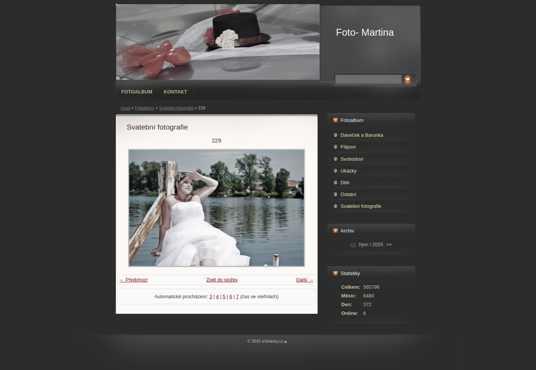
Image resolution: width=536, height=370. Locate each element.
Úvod (125, 108)
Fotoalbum (137, 92)
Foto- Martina (365, 32)
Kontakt (175, 92)
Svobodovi (352, 159)
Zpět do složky (222, 280)
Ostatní (348, 194)
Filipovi (348, 147)
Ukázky (349, 171)
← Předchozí (134, 280)
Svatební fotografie (176, 108)
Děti (345, 182)
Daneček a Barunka (362, 135)
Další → (305, 280)
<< (353, 244)
